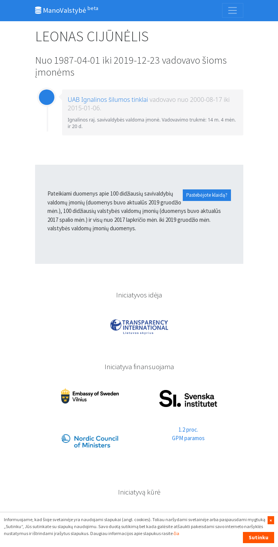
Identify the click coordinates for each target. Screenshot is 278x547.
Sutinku (258, 537)
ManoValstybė (66, 10)
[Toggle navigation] (232, 10)
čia (176, 533)
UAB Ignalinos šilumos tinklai (108, 99)
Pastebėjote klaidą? (206, 195)
